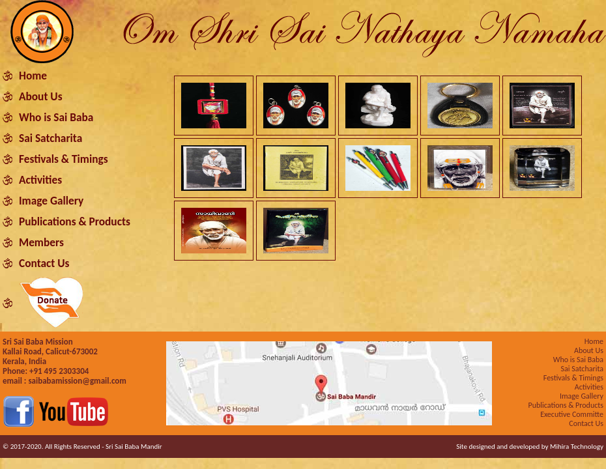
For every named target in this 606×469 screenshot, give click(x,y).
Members (41, 242)
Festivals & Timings (63, 159)
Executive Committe (571, 414)
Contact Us (44, 263)
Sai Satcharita (50, 138)
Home (33, 75)
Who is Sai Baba (56, 117)
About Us (41, 96)
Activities (40, 180)
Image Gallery (51, 200)
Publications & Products (74, 221)
